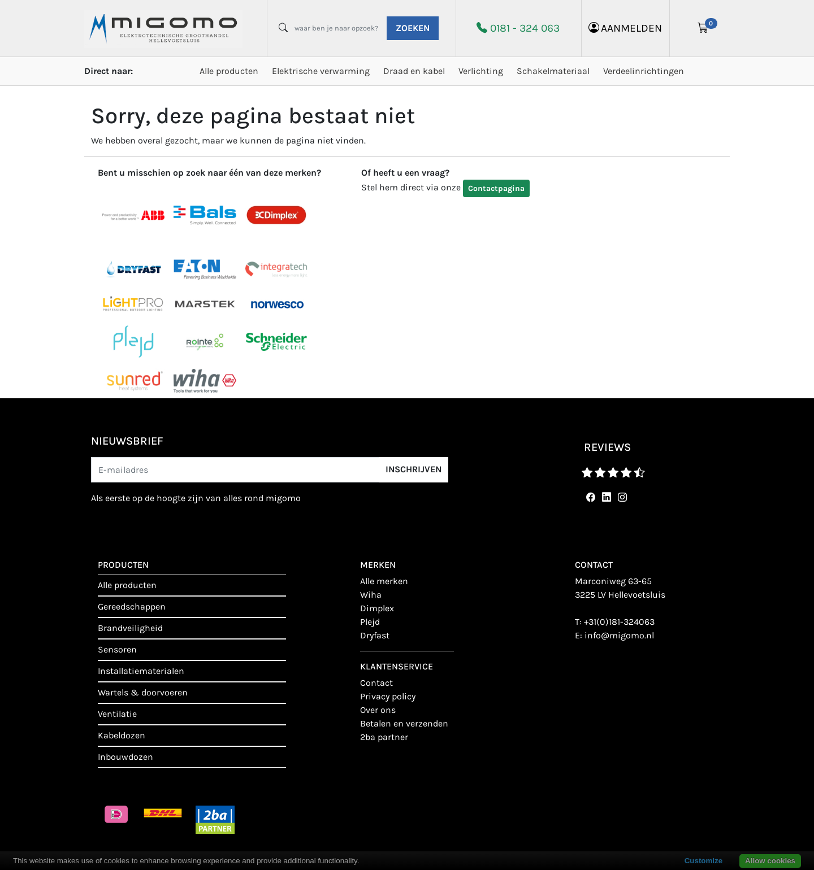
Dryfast (374, 635)
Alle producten (229, 71)
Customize (703, 860)
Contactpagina (496, 188)
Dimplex (377, 608)
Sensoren (117, 649)
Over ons (378, 709)
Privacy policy (387, 696)
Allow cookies (770, 860)
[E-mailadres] (235, 469)
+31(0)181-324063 (619, 621)
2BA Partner (384, 737)
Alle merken (384, 581)
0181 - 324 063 (525, 27)
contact (376, 682)
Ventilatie (117, 713)
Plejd (370, 621)
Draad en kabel (414, 71)
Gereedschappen (132, 606)
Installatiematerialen (141, 670)
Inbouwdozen (125, 756)
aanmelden (625, 27)
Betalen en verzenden (404, 723)
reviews (607, 447)
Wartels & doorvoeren (143, 692)
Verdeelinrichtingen (643, 71)
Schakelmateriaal (553, 71)
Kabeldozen (121, 735)
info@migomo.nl (619, 635)
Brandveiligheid (130, 628)
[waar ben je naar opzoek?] (336, 28)
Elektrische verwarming (321, 71)
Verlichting (480, 71)
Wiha (371, 594)
